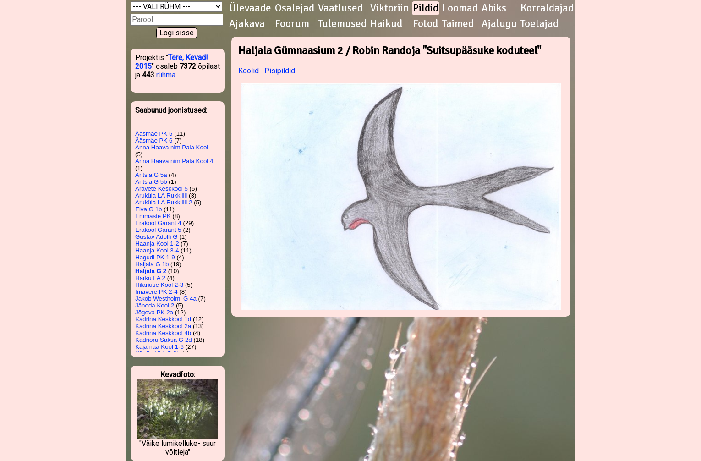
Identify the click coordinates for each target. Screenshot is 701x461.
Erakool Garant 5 (158, 229)
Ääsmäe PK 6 (154, 140)
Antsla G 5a (151, 174)
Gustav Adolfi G (156, 236)
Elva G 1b (148, 209)
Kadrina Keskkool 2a (163, 326)
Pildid (425, 8)
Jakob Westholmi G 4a (166, 298)
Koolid (248, 70)
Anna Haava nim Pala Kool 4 (174, 161)
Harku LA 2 (150, 277)
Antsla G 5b (151, 181)
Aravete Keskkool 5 (161, 188)
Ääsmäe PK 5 (154, 133)
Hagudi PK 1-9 (155, 257)
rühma (165, 75)
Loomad (460, 8)
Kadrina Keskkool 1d (163, 319)
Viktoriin (389, 8)
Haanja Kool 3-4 (157, 250)
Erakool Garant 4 (158, 223)
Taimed (458, 23)
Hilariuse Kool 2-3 (159, 284)
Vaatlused (340, 8)
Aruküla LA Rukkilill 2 (163, 202)
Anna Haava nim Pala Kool (171, 147)
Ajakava (247, 23)
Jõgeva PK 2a (154, 312)
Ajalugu (499, 23)
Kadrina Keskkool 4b (163, 332)
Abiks (494, 8)
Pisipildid (279, 70)
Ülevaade (250, 8)
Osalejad (294, 8)
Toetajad (539, 23)
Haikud (386, 23)
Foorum (292, 23)
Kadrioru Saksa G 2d (163, 339)
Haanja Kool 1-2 (157, 243)
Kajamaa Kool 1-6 (159, 346)
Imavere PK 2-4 (156, 291)
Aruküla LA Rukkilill (161, 195)
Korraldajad (547, 8)
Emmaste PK (153, 216)
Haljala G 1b (152, 264)
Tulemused (342, 23)
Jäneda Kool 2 (154, 305)
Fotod (425, 23)
